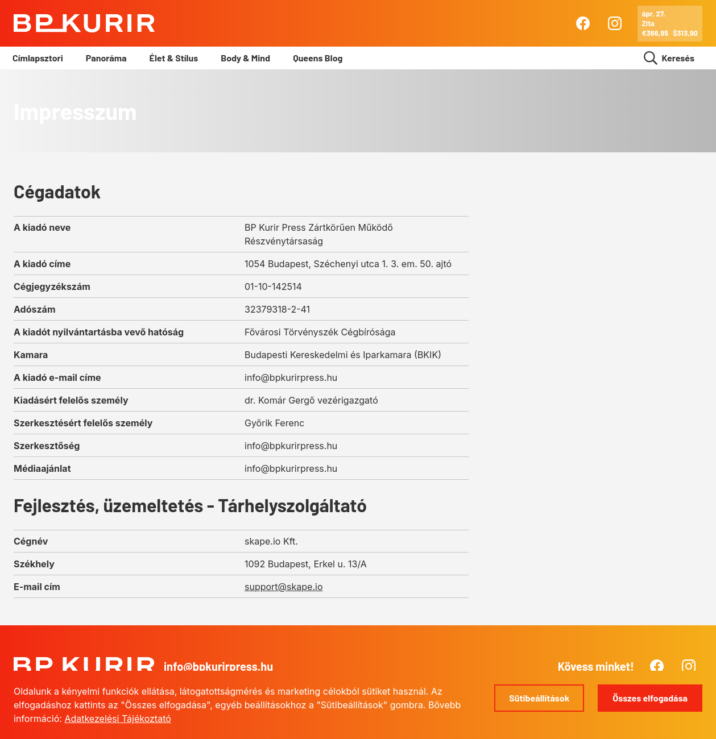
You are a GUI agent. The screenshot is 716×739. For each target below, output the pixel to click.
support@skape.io (283, 586)
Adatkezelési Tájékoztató (117, 718)
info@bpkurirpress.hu (218, 666)
